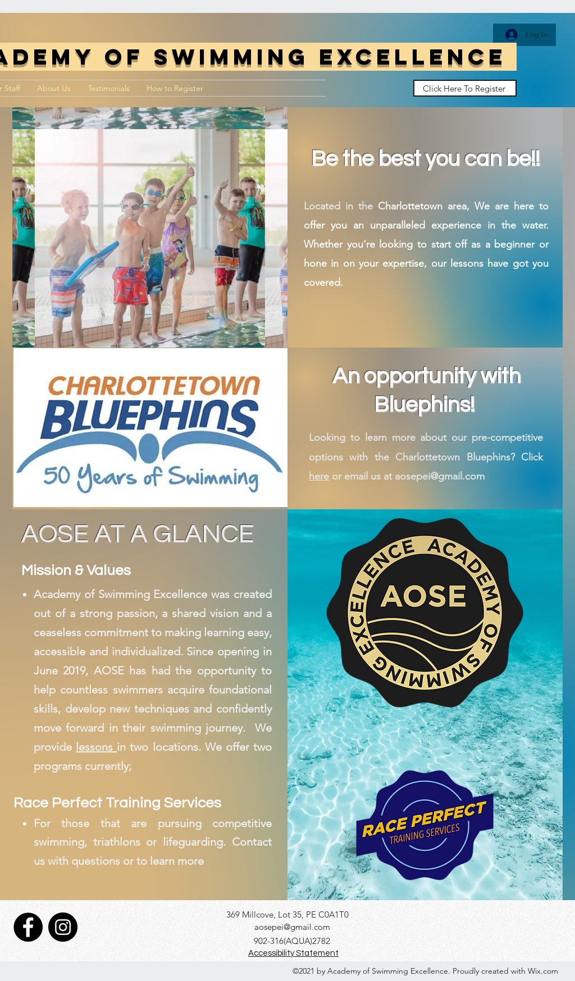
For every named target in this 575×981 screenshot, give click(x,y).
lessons (96, 747)
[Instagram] (62, 927)
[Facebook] (28, 927)
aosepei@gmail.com (292, 926)
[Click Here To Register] (465, 88)
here (319, 476)
